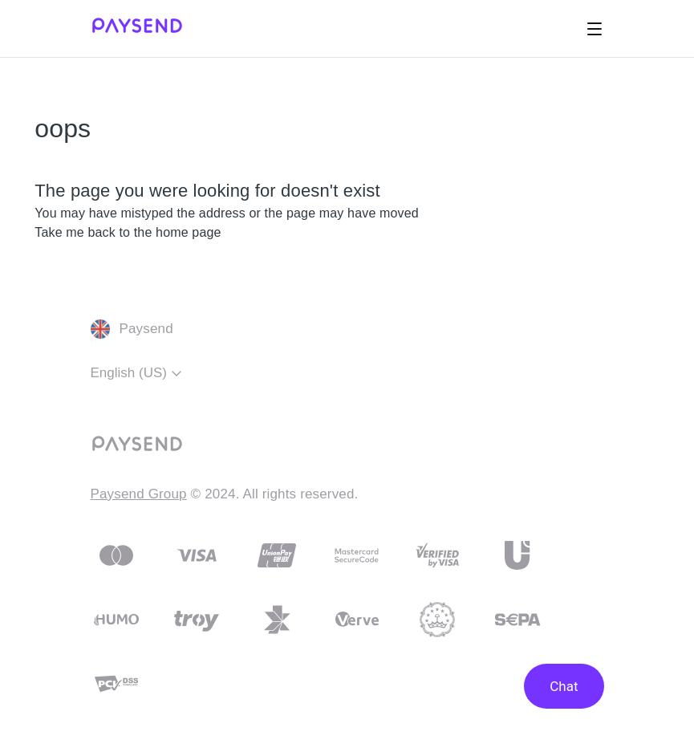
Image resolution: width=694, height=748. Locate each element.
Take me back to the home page (127, 232)
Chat (564, 686)
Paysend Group (139, 494)
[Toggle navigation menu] (594, 29)
